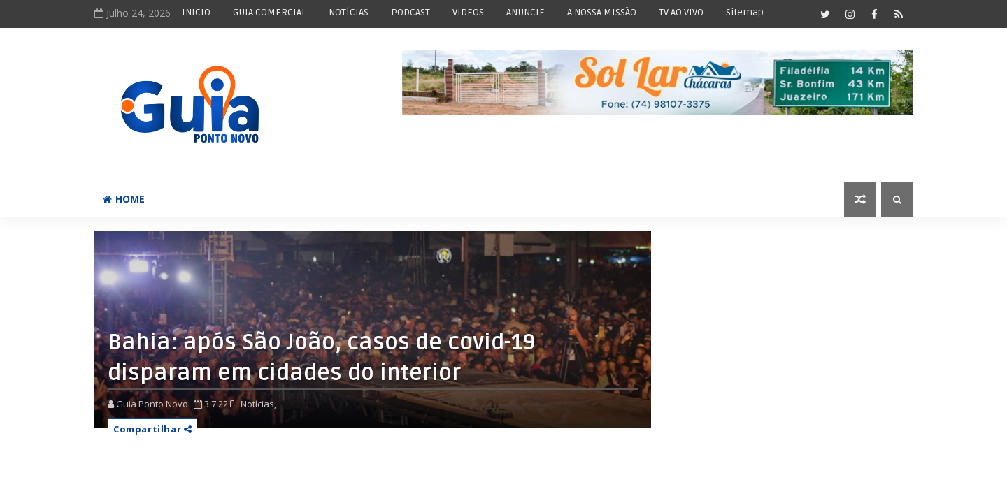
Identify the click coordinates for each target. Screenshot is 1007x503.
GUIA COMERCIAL (269, 12)
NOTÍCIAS (349, 12)
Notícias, (258, 404)
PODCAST (410, 12)
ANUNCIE (525, 12)
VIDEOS (468, 12)
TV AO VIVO (681, 12)
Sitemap (745, 12)
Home (124, 198)
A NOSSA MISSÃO (601, 12)
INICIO (196, 12)
